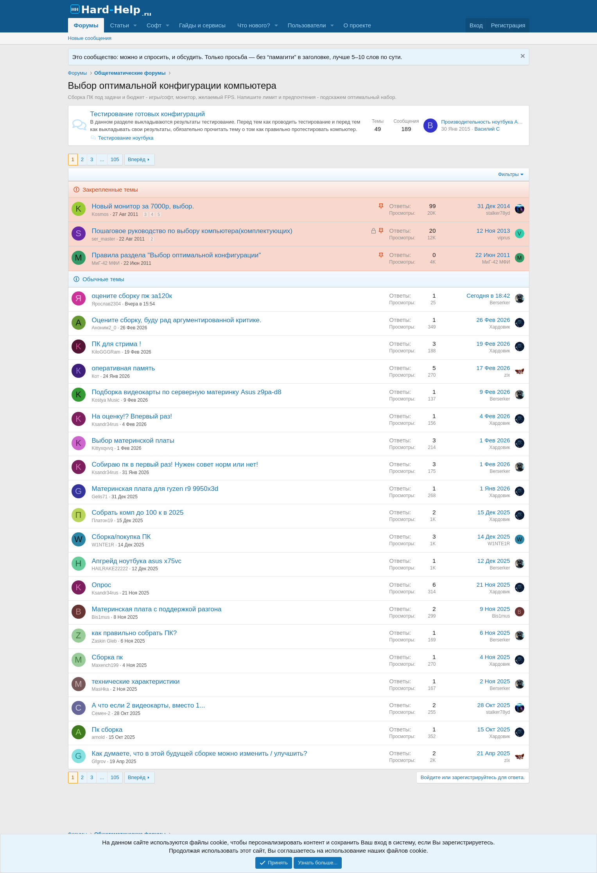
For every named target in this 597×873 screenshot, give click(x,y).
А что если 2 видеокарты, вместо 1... (148, 705)
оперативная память (123, 368)
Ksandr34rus (105, 424)
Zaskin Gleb (104, 641)
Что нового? (253, 25)
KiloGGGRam (106, 352)
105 (115, 159)
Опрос (101, 585)
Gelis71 (100, 496)
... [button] (102, 159)
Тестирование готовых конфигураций (147, 114)
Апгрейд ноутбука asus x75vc (137, 561)
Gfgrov (99, 761)
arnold (98, 737)
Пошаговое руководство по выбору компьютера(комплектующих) (192, 231)
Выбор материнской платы (133, 440)
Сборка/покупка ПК (121, 537)
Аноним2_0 (104, 328)
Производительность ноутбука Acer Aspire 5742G (499, 122)
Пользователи (307, 25)
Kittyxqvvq (102, 448)
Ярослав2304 (106, 304)
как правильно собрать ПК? (134, 633)
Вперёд (136, 159)
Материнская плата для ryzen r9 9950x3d (155, 488)
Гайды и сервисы (202, 25)
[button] (135, 25)
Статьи (119, 25)
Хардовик (499, 327)
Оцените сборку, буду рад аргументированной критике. (177, 320)
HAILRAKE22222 (110, 568)
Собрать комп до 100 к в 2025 (138, 512)
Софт (154, 25)
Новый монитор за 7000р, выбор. (143, 206)
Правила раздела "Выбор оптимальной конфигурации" (176, 255)
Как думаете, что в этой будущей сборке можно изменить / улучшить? (199, 753)
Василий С (487, 129)
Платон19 (102, 520)
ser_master (103, 239)
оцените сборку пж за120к (132, 296)
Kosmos (100, 214)
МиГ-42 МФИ (106, 263)
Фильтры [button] (508, 174)
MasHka (100, 689)
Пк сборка (107, 729)
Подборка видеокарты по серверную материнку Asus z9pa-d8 (186, 392)
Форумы (86, 25)
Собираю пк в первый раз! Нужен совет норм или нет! (175, 464)
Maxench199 (105, 665)
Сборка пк (107, 657)
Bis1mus (101, 617)
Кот (95, 376)
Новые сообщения (90, 38)
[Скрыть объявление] (521, 57)
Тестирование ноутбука (122, 138)
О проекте (357, 25)
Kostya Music (106, 400)
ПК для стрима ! (116, 344)
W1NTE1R (103, 545)
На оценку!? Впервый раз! (132, 416)
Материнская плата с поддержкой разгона (157, 609)
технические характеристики (136, 681)
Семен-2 (101, 713)
